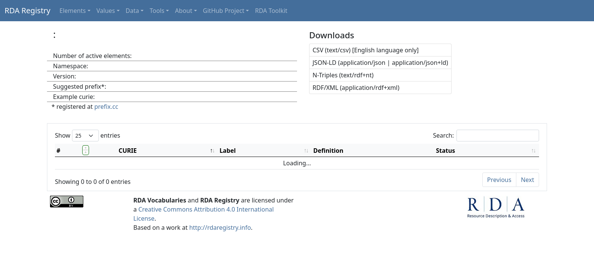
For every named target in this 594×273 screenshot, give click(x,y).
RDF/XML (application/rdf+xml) (356, 87)
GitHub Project (224, 10)
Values (106, 10)
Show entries (87, 135)
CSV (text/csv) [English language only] (366, 50)
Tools (157, 10)
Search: (486, 135)
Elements (72, 10)
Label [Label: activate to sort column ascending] (227, 150)
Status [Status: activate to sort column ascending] (445, 150)
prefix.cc (106, 106)
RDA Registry (27, 10)
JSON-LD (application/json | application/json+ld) (380, 62)
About (183, 10)
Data (132, 10)
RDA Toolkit (271, 10)
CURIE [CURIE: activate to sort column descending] (128, 150)
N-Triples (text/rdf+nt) (343, 75)
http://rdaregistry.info (220, 227)
